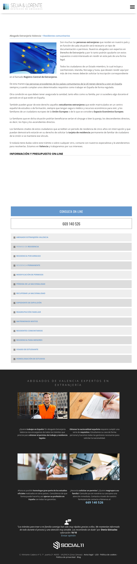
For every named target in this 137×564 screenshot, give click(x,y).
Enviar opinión (68, 535)
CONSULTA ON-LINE (71, 211)
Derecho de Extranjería (72, 52)
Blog (79, 557)
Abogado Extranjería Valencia (25, 35)
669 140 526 (71, 223)
